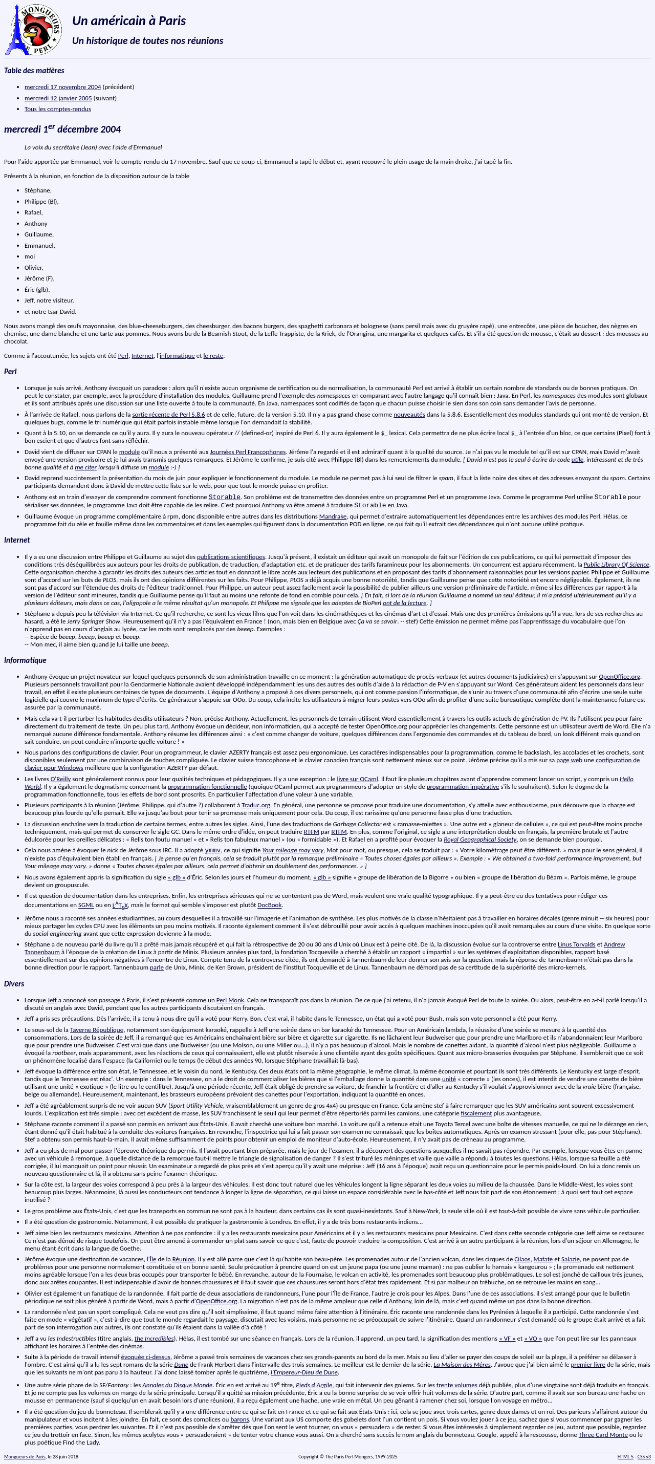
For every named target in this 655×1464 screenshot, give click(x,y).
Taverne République (96, 1030)
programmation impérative (463, 786)
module (129, 452)
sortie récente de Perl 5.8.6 (168, 414)
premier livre (588, 1364)
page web (569, 760)
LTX (120, 905)
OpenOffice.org (619, 676)
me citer (86, 467)
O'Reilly (61, 779)
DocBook (269, 905)
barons (239, 1419)
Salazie (570, 1259)
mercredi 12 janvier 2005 (58, 98)
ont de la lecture (404, 603)
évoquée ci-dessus (145, 1357)
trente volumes (456, 1385)
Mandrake (332, 516)
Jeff (52, 1000)
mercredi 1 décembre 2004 (62, 129)
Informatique (25, 660)
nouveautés (409, 414)
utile (577, 459)
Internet (143, 355)
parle (157, 967)
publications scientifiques (231, 557)
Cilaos (522, 1259)
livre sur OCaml (357, 779)
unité (449, 1079)
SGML (86, 905)
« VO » (533, 1338)
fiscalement (476, 1113)
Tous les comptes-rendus (58, 109)
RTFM (311, 831)
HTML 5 (626, 1456)
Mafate (543, 1259)
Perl (123, 355)
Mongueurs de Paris (25, 1456)
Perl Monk (230, 1000)
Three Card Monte (603, 1434)
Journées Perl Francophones (248, 452)
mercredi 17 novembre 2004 (63, 87)
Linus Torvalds (577, 944)
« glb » (176, 877)
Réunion (183, 1259)
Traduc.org (256, 805)
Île (153, 1259)
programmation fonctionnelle (207, 786)
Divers (14, 983)
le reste (213, 355)
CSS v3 (644, 1456)
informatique (177, 355)
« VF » (507, 1338)
